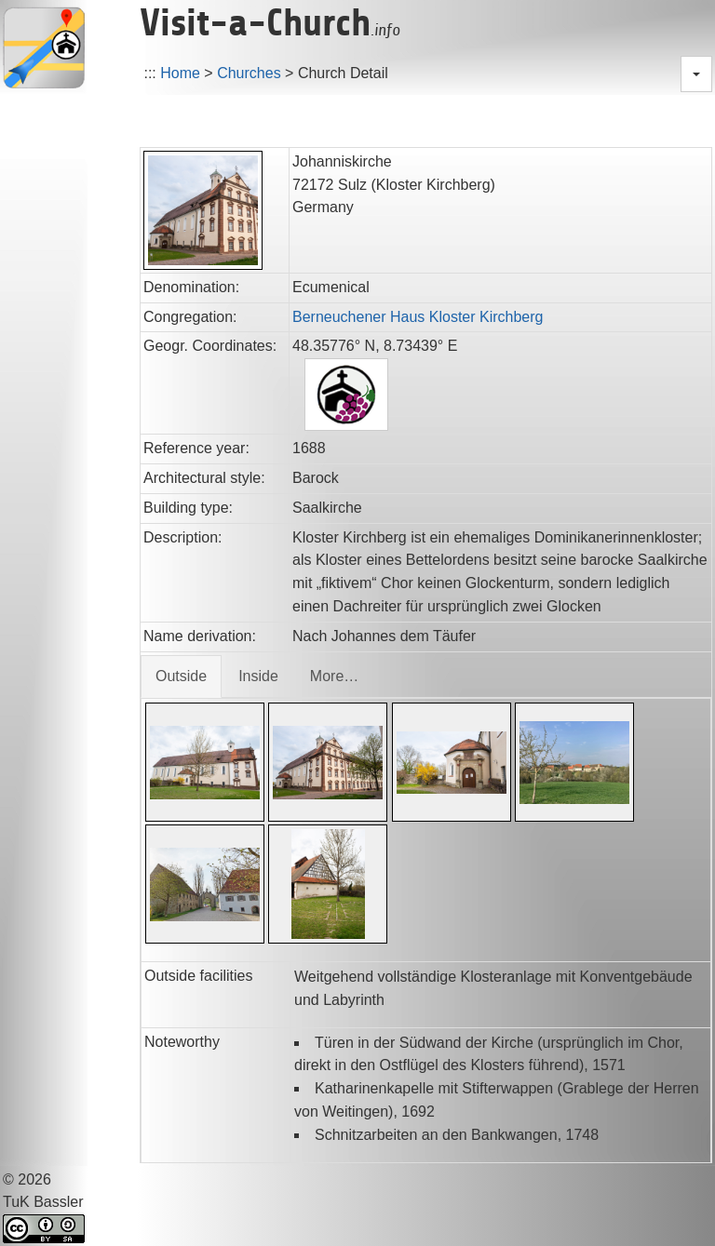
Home (180, 73)
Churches (248, 73)
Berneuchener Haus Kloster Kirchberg (417, 317)
